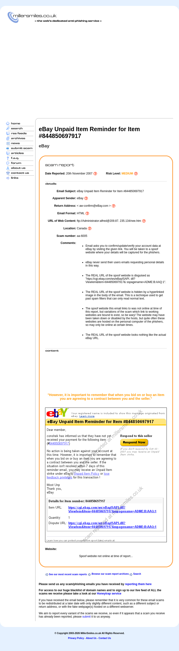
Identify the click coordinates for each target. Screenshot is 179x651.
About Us (91, 638)
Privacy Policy (76, 638)
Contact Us (104, 638)
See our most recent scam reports (68, 574)
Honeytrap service (109, 593)
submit (86, 616)
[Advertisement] (44, 70)
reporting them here (138, 584)
